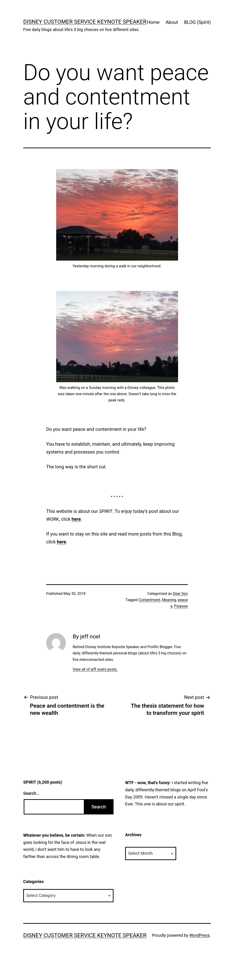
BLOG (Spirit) (197, 22)
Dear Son (180, 593)
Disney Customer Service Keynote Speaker (84, 22)
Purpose (181, 606)
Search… (31, 793)
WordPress (199, 935)
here (76, 519)
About (172, 22)
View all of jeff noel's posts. (95, 669)
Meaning (169, 600)
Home (153, 22)
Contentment (149, 600)
